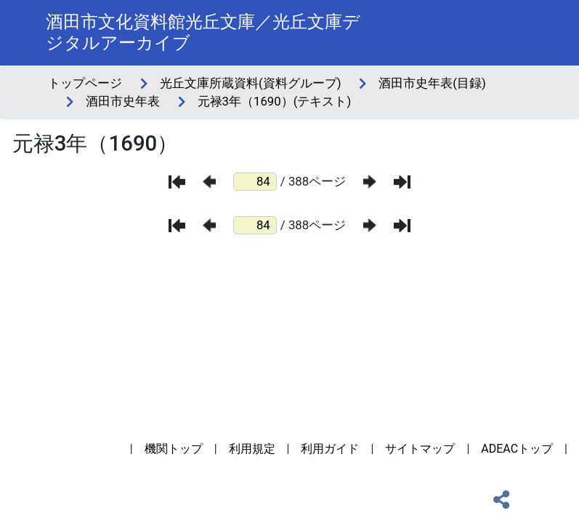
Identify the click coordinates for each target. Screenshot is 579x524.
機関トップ (174, 449)
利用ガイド (330, 449)
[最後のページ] (402, 181)
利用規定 (252, 449)
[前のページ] (209, 181)
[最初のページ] (177, 181)
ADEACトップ (517, 449)
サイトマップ (420, 449)
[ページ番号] (255, 181)
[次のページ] (369, 181)
